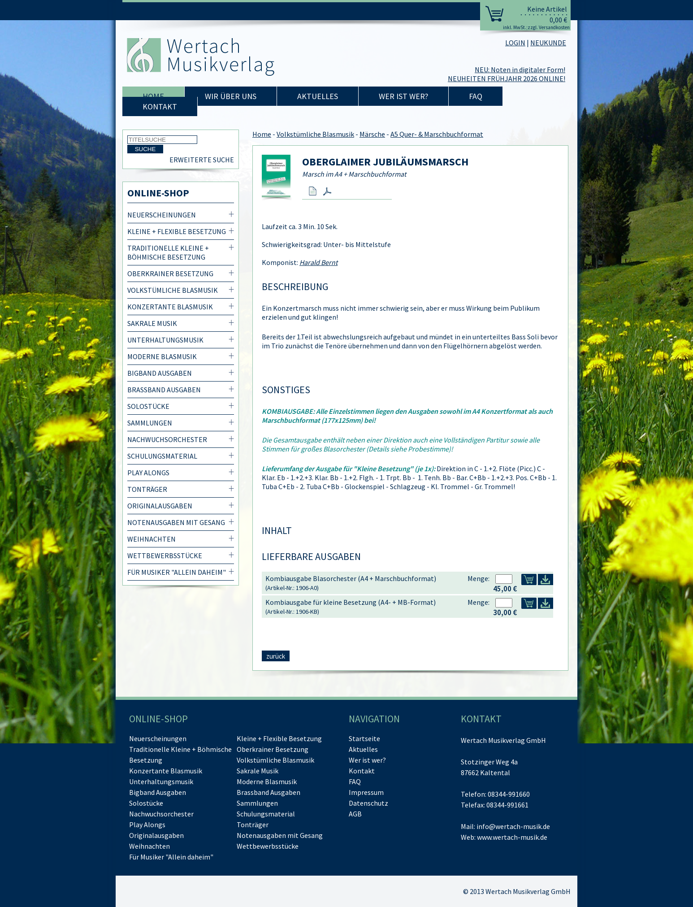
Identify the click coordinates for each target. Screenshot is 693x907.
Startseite (364, 738)
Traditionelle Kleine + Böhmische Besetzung (168, 252)
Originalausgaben (159, 505)
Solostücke (148, 406)
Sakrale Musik (152, 323)
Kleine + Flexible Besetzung (176, 231)
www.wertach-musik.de (512, 837)
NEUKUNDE (548, 42)
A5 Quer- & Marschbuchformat (436, 134)
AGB (355, 813)
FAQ (475, 96)
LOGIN (515, 42)
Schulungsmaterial (162, 455)
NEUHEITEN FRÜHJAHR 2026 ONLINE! (506, 78)
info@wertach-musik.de (513, 826)
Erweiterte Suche (201, 159)
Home (153, 96)
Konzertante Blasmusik (170, 306)
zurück (275, 656)
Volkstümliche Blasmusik (172, 290)
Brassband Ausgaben (164, 389)
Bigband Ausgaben (159, 373)
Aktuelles (317, 96)
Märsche (372, 134)
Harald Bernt (318, 262)
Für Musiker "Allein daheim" (176, 572)
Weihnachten (151, 538)
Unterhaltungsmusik (165, 339)
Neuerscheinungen (161, 214)
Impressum (366, 792)
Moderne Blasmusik (162, 356)
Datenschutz (368, 803)
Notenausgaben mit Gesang (176, 522)
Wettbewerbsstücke (164, 555)
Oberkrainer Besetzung (170, 273)
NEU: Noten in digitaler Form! (520, 69)
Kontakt (160, 106)
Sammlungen (149, 422)
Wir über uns (230, 96)
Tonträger (147, 489)
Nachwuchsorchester (167, 439)
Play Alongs (148, 472)
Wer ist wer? (403, 96)
